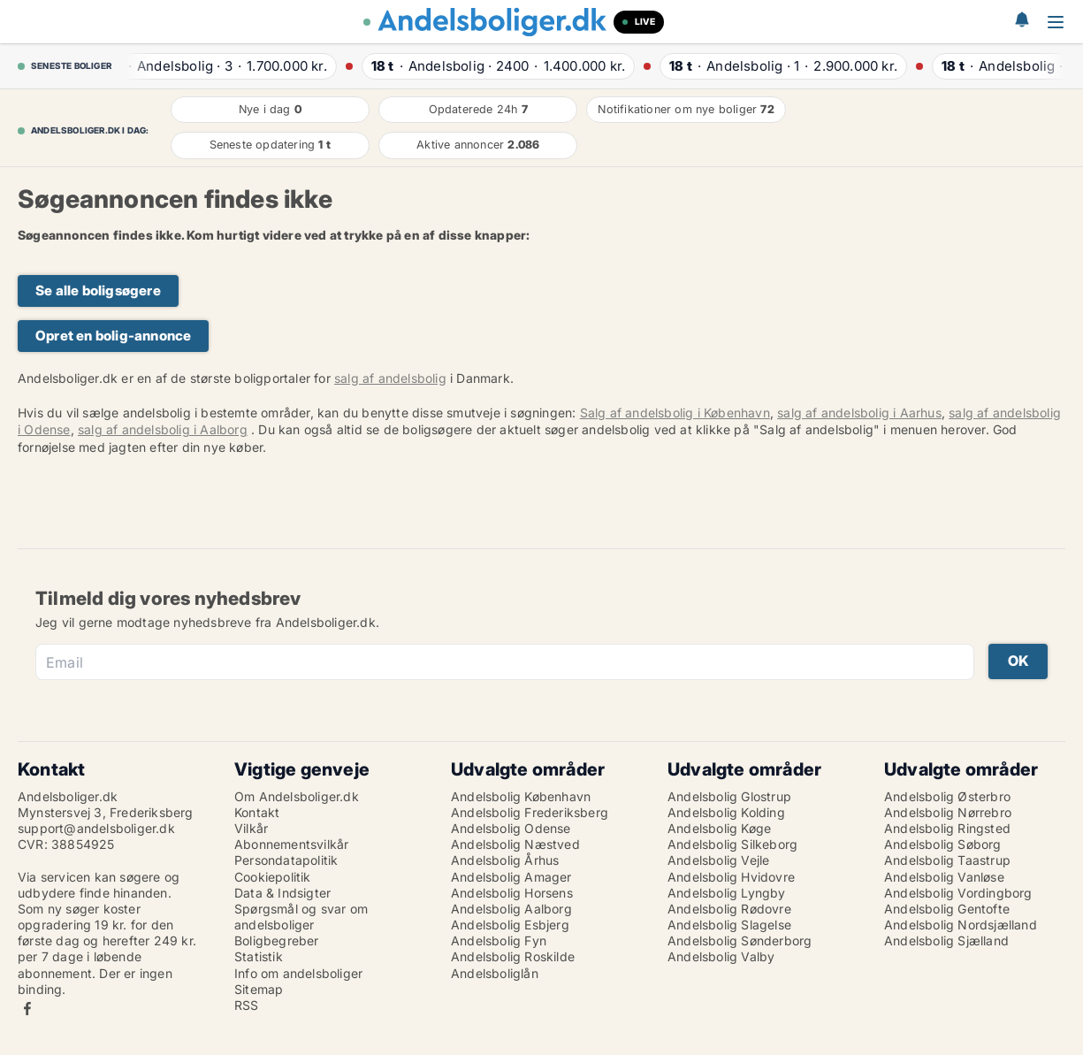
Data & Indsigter (282, 892)
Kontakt (256, 812)
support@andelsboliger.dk (96, 828)
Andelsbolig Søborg (943, 844)
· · (221, 65)
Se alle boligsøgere (98, 290)
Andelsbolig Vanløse (944, 876)
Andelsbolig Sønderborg (739, 940)
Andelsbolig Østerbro (947, 796)
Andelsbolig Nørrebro (947, 812)
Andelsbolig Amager (511, 876)
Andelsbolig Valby (720, 956)
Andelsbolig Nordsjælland (960, 924)
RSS (246, 1005)
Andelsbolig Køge (719, 828)
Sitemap (258, 989)
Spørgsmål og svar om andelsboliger (301, 916)
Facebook (27, 1009)
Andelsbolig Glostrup (729, 796)
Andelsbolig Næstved (515, 844)
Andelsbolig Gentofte (947, 908)
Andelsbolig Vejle (718, 860)
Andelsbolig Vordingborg (958, 892)
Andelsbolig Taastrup (947, 860)
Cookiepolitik (272, 876)
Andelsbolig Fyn (498, 940)
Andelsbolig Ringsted (947, 828)
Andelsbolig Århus (505, 860)
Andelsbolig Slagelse (729, 924)
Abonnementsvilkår (291, 844)
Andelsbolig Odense (511, 828)
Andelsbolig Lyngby (726, 892)
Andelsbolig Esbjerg (510, 924)
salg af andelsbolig (390, 378)
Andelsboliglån (494, 973)
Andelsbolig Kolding (726, 812)
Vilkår (251, 828)
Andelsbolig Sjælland (946, 940)
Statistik (258, 956)
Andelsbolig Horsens (512, 892)
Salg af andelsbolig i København (675, 412)
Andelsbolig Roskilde (513, 956)
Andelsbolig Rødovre (729, 908)
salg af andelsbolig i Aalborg (163, 429)
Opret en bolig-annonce (113, 335)
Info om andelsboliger (298, 973)
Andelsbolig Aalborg (511, 908)
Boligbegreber (276, 940)
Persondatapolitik (286, 860)
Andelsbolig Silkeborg (732, 844)
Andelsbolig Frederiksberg (529, 812)
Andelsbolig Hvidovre (731, 876)
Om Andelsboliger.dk (296, 796)
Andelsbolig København (521, 796)
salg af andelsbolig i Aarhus (859, 412)
